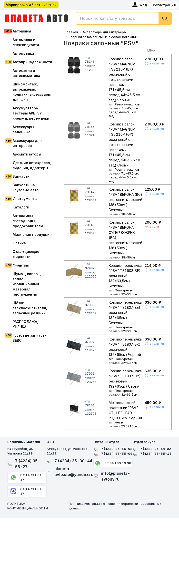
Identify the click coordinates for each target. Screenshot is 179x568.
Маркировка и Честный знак (31, 5)
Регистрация (164, 5)
